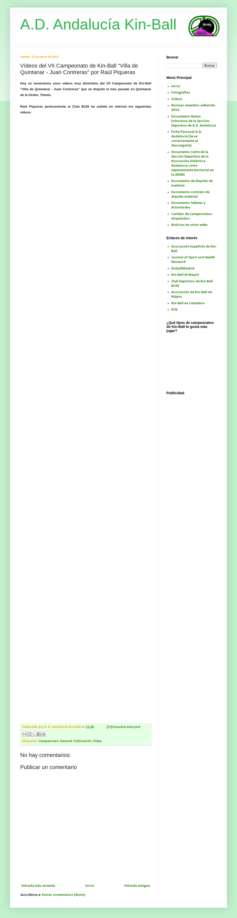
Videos (177, 99)
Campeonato (48, 741)
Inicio (89, 886)
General (66, 741)
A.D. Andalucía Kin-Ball (98, 24)
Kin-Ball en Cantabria (187, 303)
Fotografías (180, 93)
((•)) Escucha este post (123, 727)
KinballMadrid (182, 268)
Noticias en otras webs (189, 225)
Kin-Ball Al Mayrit (185, 275)
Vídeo (97, 741)
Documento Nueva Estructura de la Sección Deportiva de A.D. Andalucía (193, 121)
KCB (174, 310)
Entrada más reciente (38, 886)
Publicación (83, 741)
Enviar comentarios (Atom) (63, 895)
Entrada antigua (137, 886)
